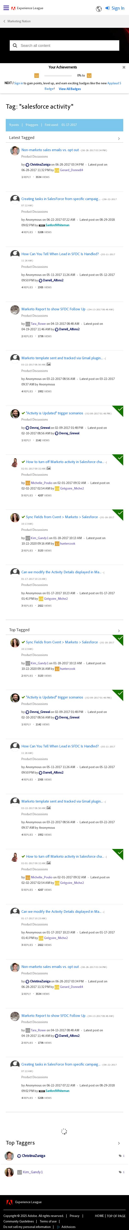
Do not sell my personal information (27, 1227)
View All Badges (70, 89)
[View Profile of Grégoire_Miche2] (72, 488)
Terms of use (48, 1221)
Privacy (74, 1216)
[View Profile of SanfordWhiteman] (57, 225)
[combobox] (64, 45)
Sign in (18, 83)
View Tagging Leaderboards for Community (64, 1143)
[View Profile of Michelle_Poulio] (42, 483)
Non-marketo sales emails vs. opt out (64, 150)
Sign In (118, 8)
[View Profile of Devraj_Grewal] (40, 428)
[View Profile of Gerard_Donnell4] (71, 170)
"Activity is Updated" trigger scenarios (68, 413)
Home (99, 1216)
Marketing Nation (19, 21)
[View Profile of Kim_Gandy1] (39, 538)
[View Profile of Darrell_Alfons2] (53, 280)
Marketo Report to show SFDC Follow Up (67, 309)
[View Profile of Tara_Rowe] (38, 324)
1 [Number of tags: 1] (123, 1156)
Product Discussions (34, 156)
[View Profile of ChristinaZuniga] (40, 165)
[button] (15, 45)
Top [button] (110, 1216)
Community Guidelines (18, 1221)
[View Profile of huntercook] (67, 544)
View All (64, 138)
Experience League (30, 8)
